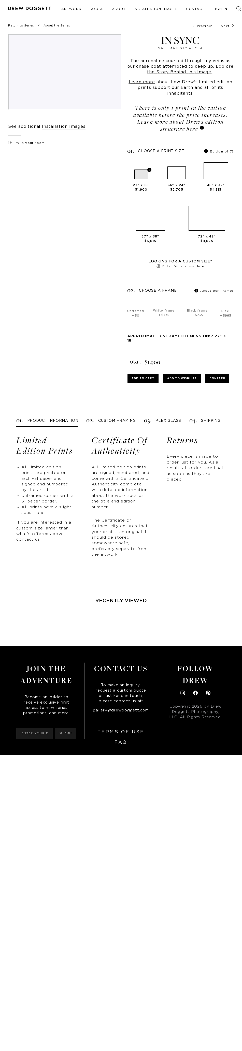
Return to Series (21, 25)
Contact (195, 8)
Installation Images (156, 8)
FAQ (121, 742)
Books (97, 8)
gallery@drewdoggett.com (121, 710)
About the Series (57, 25)
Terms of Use (120, 732)
